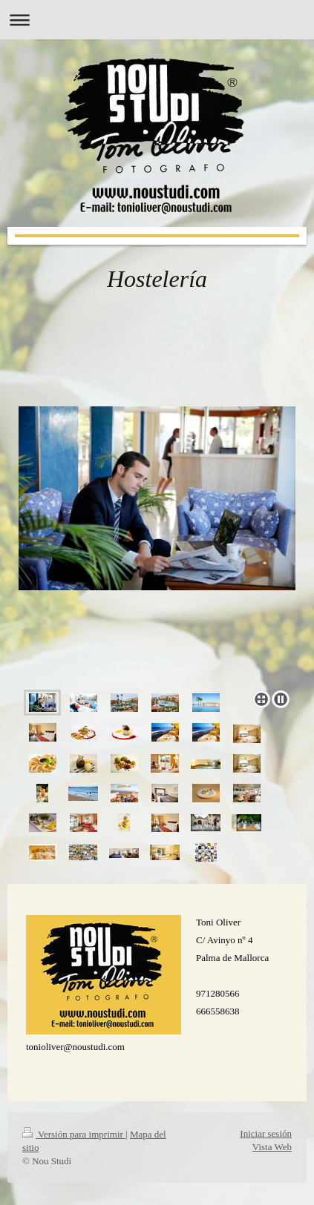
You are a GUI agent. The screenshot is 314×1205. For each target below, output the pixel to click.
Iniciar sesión (266, 1133)
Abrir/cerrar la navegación (157, 20)
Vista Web (272, 1146)
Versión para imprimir (73, 1134)
